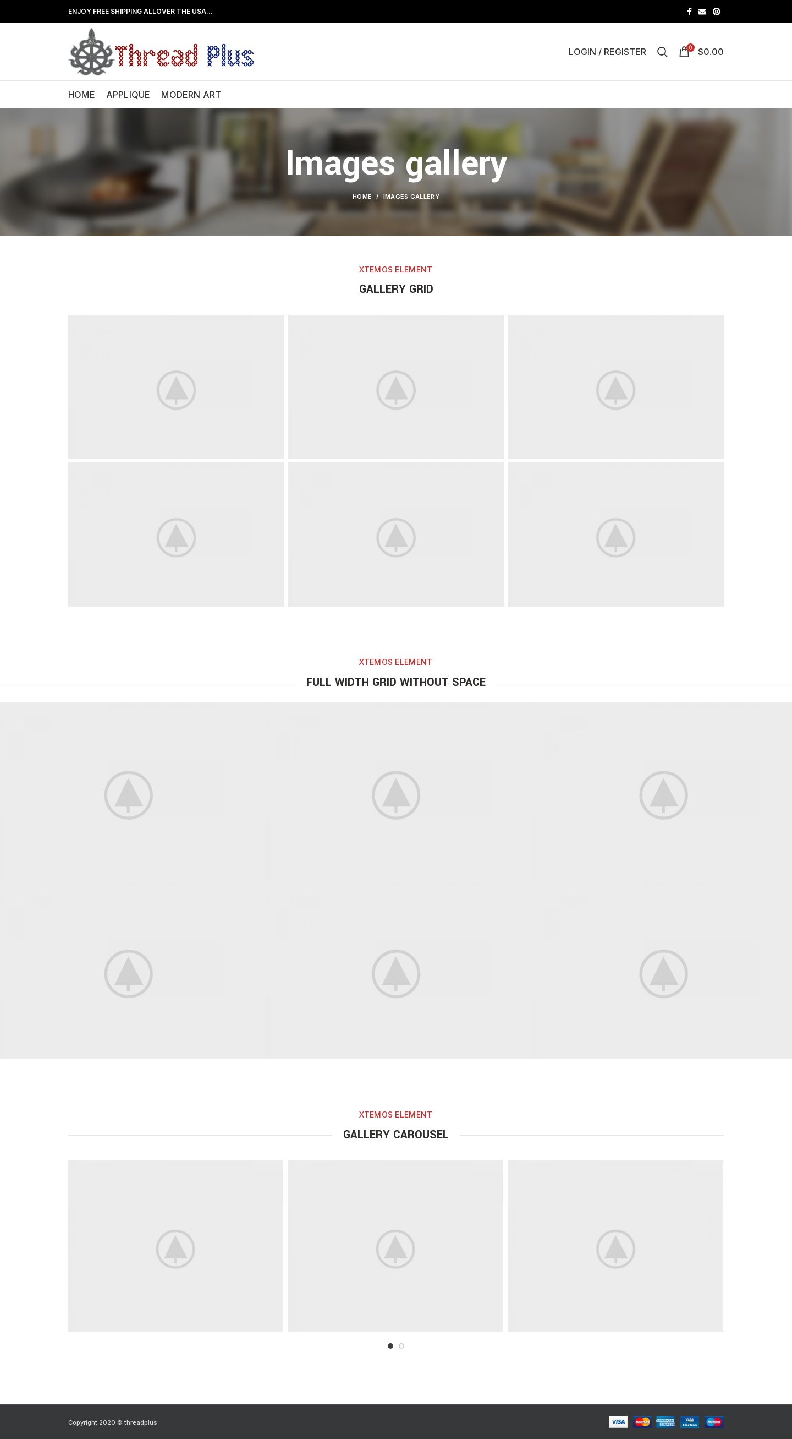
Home (362, 196)
